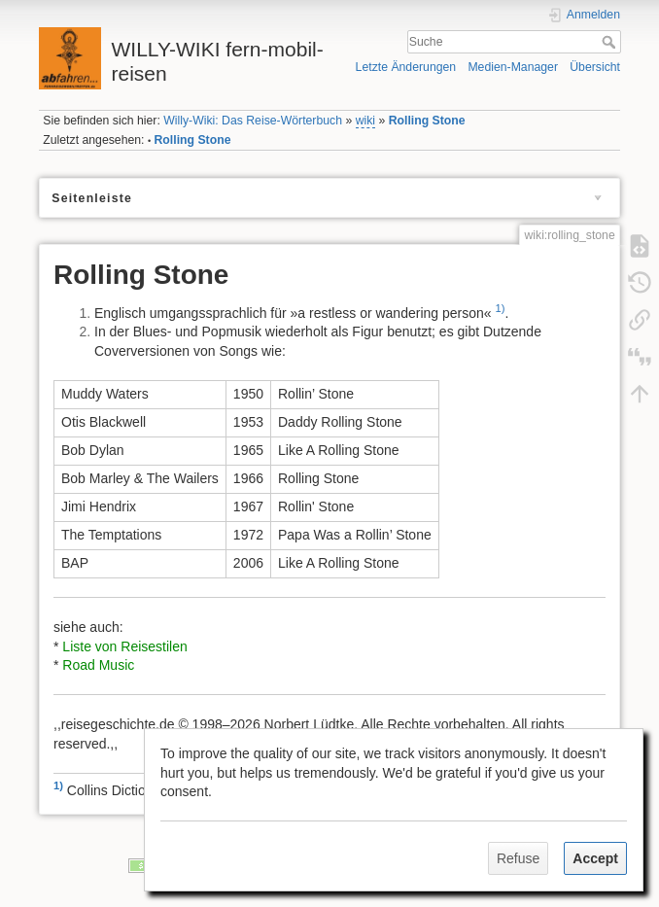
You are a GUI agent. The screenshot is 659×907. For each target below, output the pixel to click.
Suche (611, 42)
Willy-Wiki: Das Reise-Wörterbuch (252, 120)
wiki (365, 120)
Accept (595, 858)
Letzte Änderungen (406, 67)
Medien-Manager (513, 67)
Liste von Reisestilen (124, 646)
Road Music (98, 665)
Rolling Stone (427, 120)
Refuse (518, 858)
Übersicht (595, 67)
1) (499, 308)
